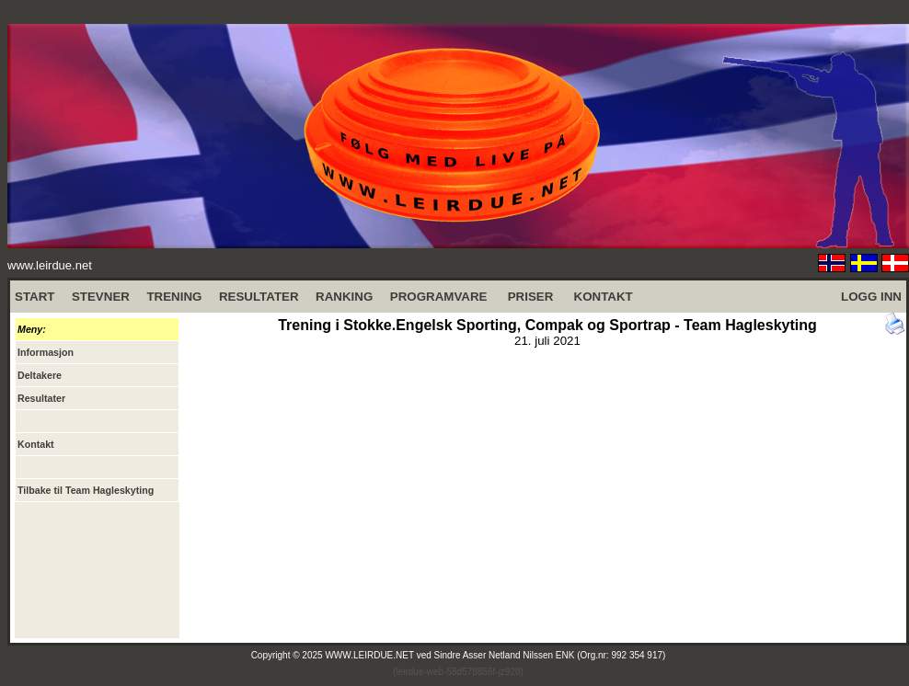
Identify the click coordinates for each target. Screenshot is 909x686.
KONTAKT (603, 296)
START (34, 296)
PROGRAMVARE (439, 296)
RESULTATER (259, 296)
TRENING (173, 296)
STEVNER (101, 296)
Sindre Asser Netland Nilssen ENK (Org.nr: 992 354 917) (550, 655)
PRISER (531, 296)
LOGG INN (871, 296)
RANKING (344, 296)
